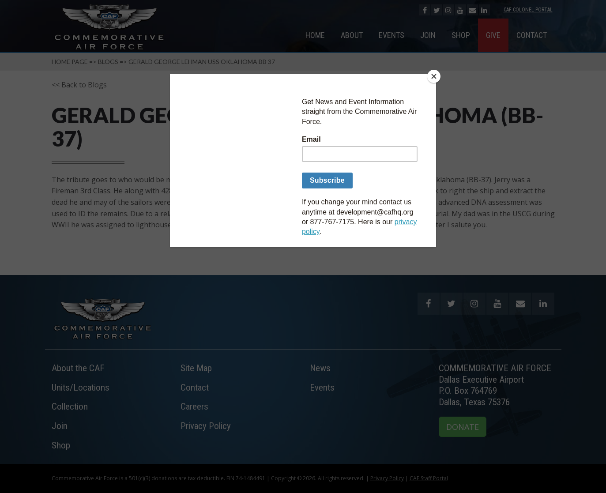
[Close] (433, 76)
